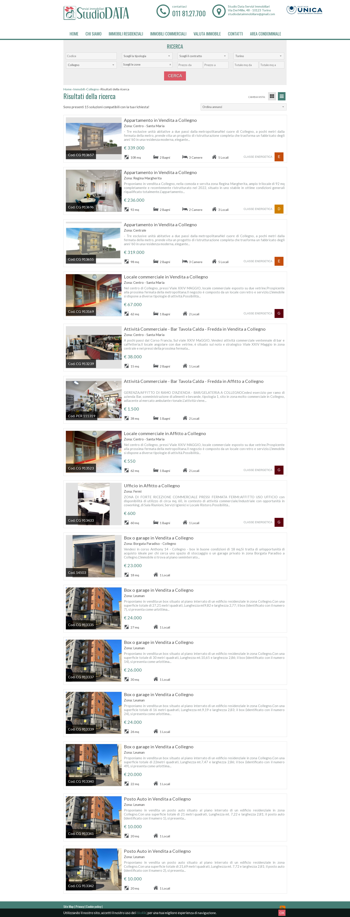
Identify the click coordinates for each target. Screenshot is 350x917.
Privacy (80, 906)
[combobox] (147, 56)
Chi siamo (93, 34)
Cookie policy (93, 906)
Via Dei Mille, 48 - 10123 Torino (249, 10)
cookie (141, 913)
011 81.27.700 (189, 13)
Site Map (68, 906)
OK (281, 913)
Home (74, 34)
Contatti (235, 34)
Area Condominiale (265, 34)
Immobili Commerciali (168, 34)
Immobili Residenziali (126, 34)
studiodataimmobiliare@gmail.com (251, 14)
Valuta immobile (207, 34)
